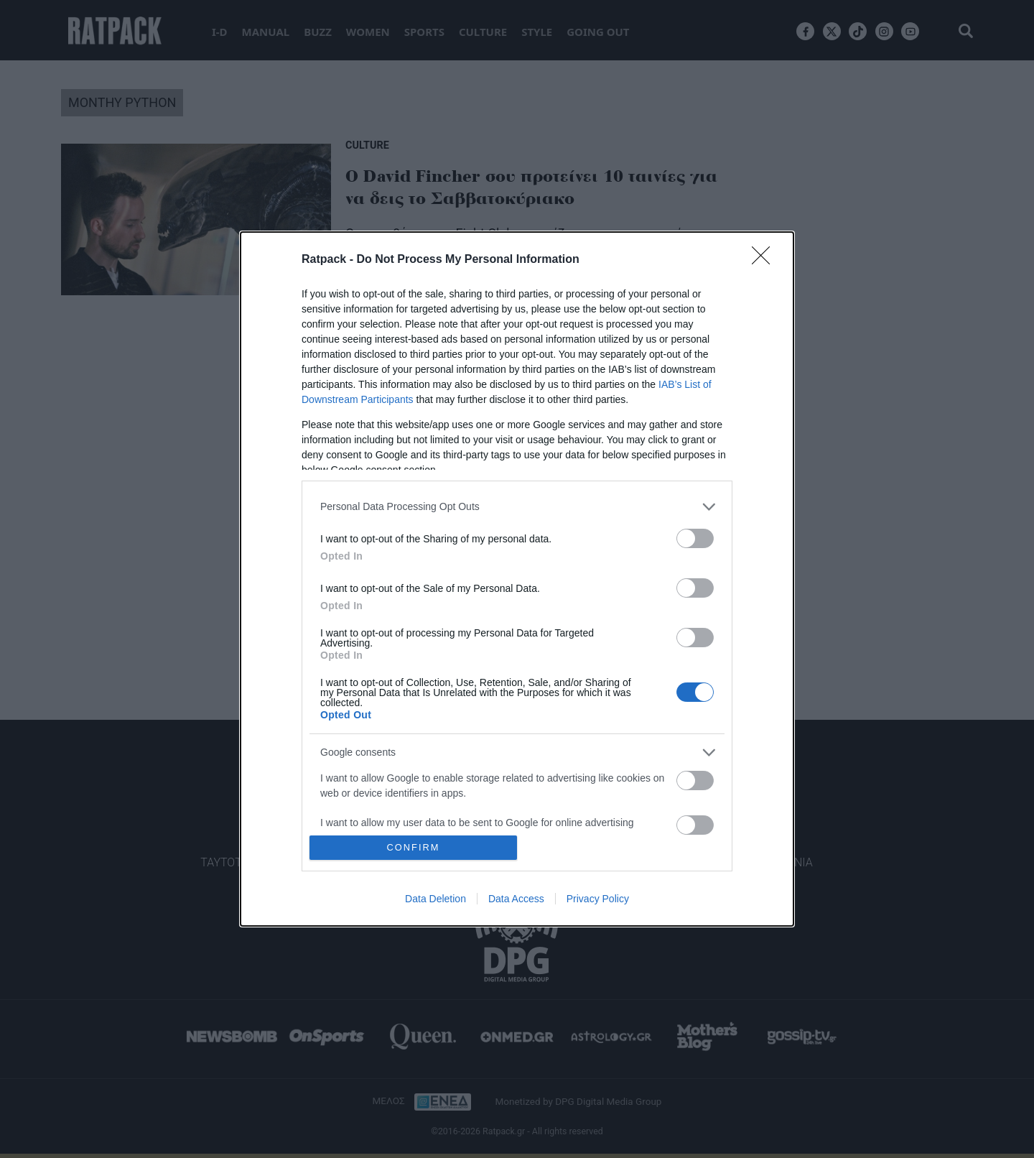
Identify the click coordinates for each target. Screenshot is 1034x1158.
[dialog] (517, 579)
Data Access (516, 898)
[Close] (765, 260)
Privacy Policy (598, 898)
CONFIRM (413, 848)
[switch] (695, 538)
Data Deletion (435, 898)
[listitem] (517, 506)
